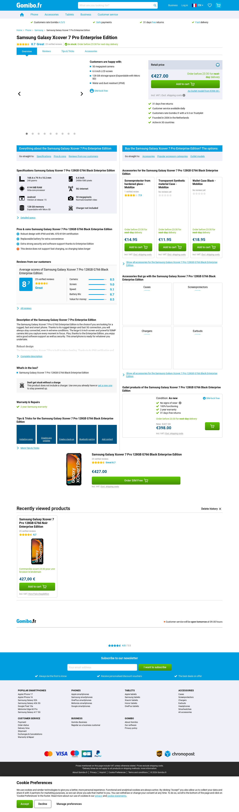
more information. (149, 768)
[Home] (22, 15)
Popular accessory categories (172, 156)
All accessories (185, 712)
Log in (185, 5)
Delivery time (23, 728)
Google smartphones (80, 706)
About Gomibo (131, 722)
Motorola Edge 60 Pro (28, 709)
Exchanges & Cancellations (30, 734)
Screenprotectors (186, 697)
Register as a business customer (85, 725)
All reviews (24, 308)
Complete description (29, 356)
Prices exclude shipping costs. (150, 766)
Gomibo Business (79, 722)
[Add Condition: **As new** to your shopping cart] (212, 426)
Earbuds (182, 703)
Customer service (108, 14)
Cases (181, 694)
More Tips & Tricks (28, 448)
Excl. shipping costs (143, 254)
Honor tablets (131, 703)
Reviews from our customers (83, 156)
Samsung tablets (132, 697)
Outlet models (197, 156)
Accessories (52, 14)
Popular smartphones (32, 690)
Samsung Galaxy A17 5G (29, 712)
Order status (23, 725)
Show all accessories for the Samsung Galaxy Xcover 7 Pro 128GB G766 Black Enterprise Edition (169, 264)
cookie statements (116, 796)
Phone (34, 14)
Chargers (182, 700)
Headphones (184, 706)
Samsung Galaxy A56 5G (29, 703)
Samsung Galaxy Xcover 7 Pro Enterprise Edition (68, 30)
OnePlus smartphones (81, 700)
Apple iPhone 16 (25, 697)
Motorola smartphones (81, 703)
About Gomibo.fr (80, 772)
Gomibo (129, 718)
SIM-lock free (99, 91)
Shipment (22, 731)
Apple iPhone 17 (25, 694)
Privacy (93, 772)
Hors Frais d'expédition (39, 594)
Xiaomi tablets (131, 700)
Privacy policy (131, 728)
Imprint (102, 772)
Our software (130, 725)
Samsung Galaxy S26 (27, 700)
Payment (22, 722)
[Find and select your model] (118, 5)
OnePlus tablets (132, 706)
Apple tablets (131, 694)
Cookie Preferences (117, 772)
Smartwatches (184, 709)
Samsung (39, 30)
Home (19, 30)
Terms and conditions (138, 772)
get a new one (105, 385)
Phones (76, 690)
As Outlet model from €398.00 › (204, 91)
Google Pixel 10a (25, 706)
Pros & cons (60, 156)
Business (85, 14)
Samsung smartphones (81, 697)
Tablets (69, 14)
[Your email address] (102, 667)
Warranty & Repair (26, 737)
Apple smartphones (80, 694)
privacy (98, 796)
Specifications (44, 156)
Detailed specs (26, 217)
